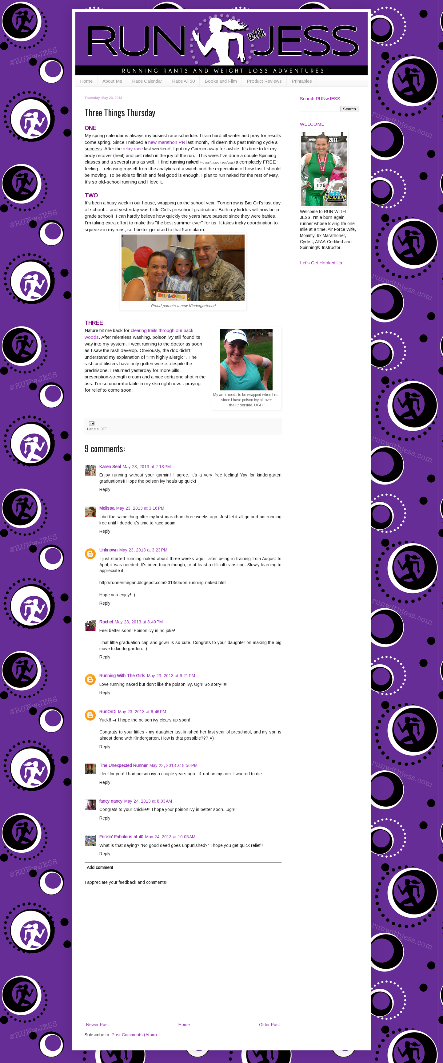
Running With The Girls (122, 675)
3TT (104, 429)
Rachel (106, 621)
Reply (104, 489)
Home (86, 81)
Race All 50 (183, 81)
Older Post (269, 1024)
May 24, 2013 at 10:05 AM (170, 836)
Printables (302, 81)
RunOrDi (107, 711)
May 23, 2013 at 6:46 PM (142, 711)
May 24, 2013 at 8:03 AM (148, 801)
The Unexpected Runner (123, 765)
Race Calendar (147, 81)
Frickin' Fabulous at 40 (121, 836)
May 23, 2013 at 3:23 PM (143, 549)
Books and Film (221, 81)
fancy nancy (110, 801)
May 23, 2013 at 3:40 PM (139, 621)
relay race (133, 148)
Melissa (106, 508)
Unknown (108, 549)
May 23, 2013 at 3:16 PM (140, 508)
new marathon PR (166, 142)
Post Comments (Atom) (134, 1034)
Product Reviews (264, 81)
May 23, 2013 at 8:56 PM (174, 765)
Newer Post (97, 1024)
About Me (112, 81)
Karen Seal (110, 466)
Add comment (100, 867)
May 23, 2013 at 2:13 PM (147, 466)
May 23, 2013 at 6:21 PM (171, 675)
